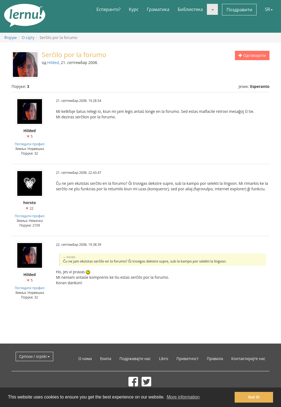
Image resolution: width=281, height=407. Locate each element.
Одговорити (252, 55)
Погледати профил (29, 144)
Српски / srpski (34, 356)
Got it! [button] (254, 397)
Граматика (158, 9)
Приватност (187, 358)
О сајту (28, 37)
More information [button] (183, 397)
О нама (85, 358)
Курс (133, 9)
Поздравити (239, 10)
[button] (212, 9)
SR (269, 9)
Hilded (53, 62)
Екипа (105, 358)
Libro (163, 358)
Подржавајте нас (135, 358)
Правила (215, 358)
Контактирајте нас (248, 358)
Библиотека (190, 9)
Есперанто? (108, 9)
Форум (10, 37)
